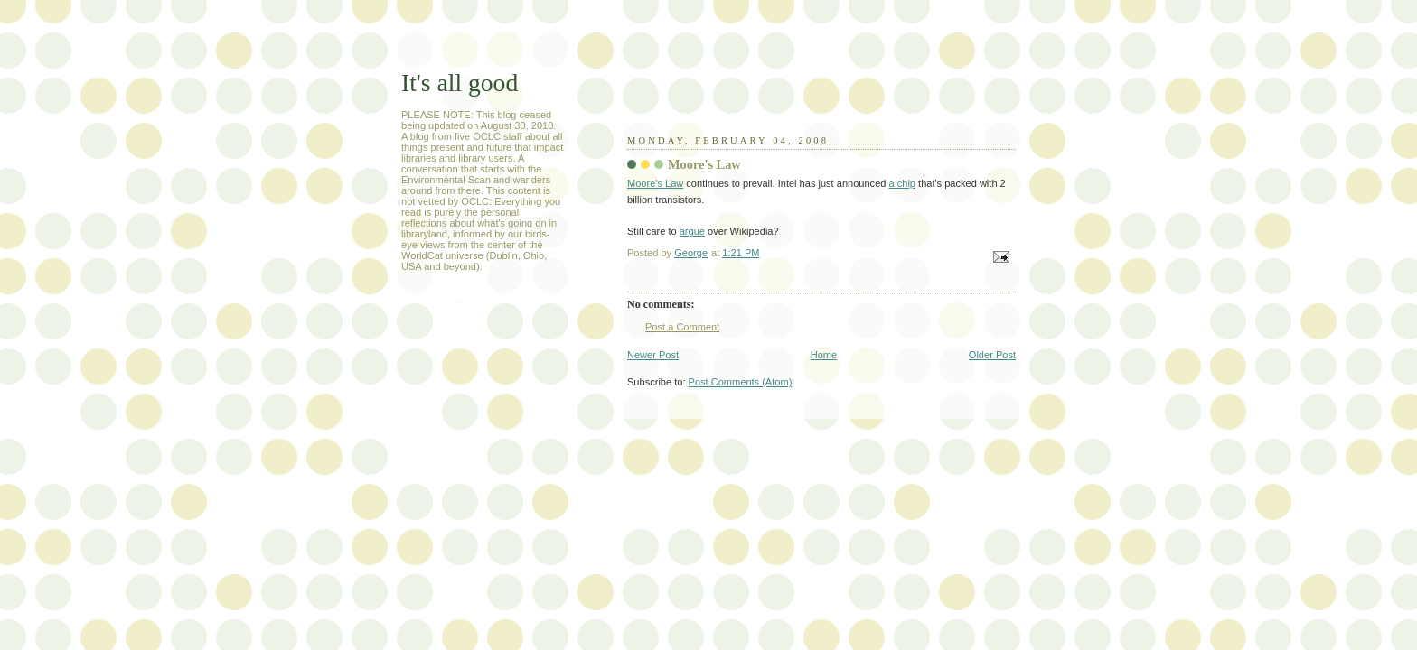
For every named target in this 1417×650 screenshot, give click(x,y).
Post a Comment (682, 326)
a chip (902, 183)
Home (824, 354)
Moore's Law (655, 183)
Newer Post (653, 354)
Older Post (992, 354)
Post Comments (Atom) (741, 381)
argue (692, 231)
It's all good (459, 83)
